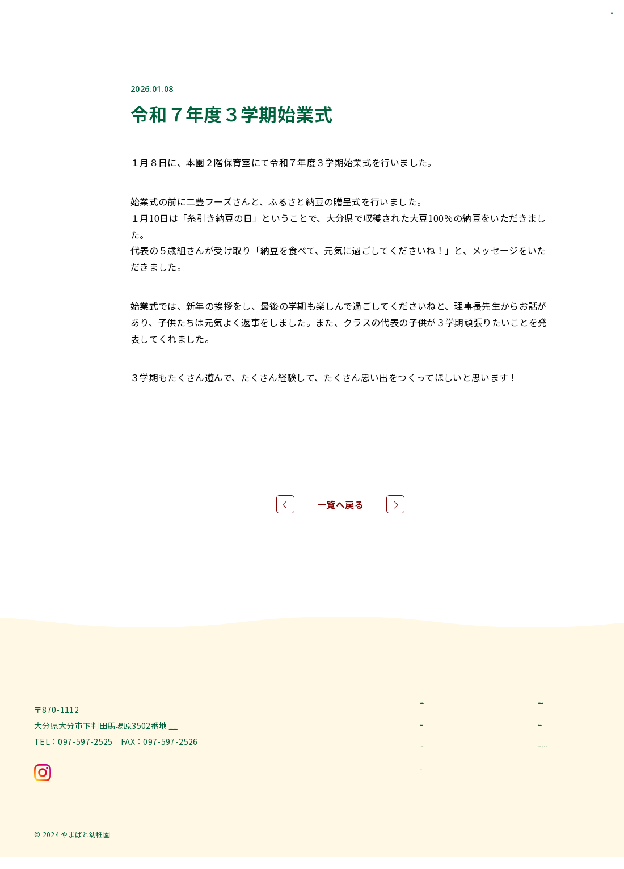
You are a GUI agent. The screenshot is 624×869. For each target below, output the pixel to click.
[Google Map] (196, 757)
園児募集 (436, 772)
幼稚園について (566, 702)
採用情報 (554, 772)
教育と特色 (440, 702)
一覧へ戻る (340, 504)
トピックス (558, 726)
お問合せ (436, 795)
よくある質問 (444, 748)
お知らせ (436, 726)
